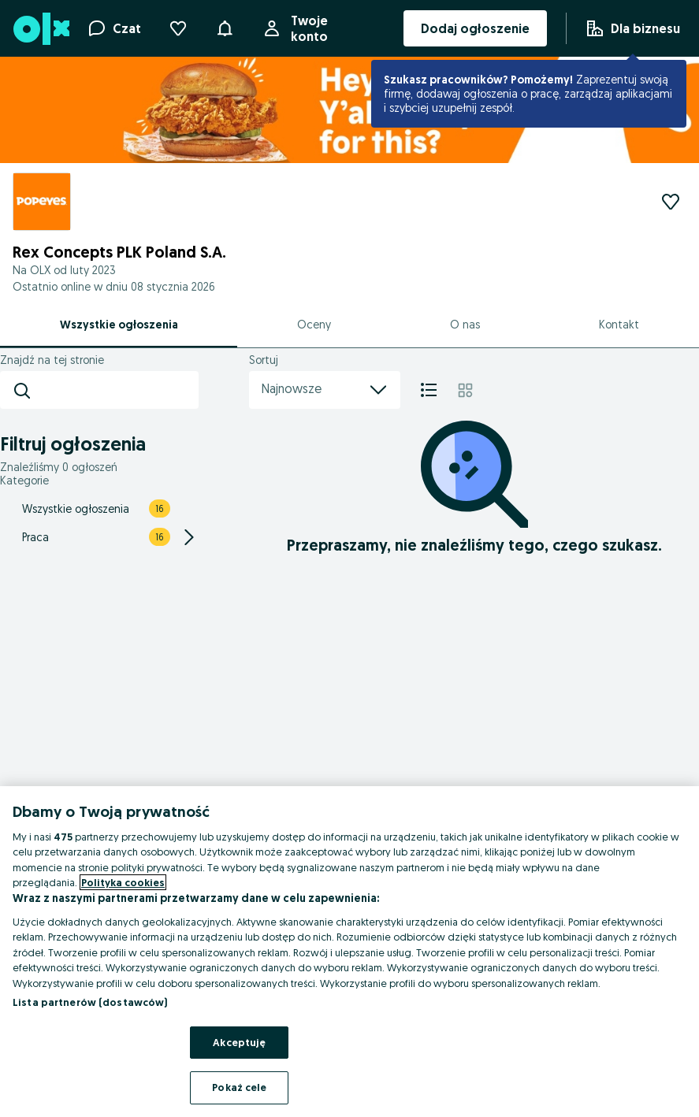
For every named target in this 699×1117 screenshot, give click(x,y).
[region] (349, 951)
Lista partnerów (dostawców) (90, 1002)
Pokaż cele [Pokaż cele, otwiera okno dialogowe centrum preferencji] (239, 1087)
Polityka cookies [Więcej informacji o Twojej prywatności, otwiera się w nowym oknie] (123, 882)
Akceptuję (239, 1042)
